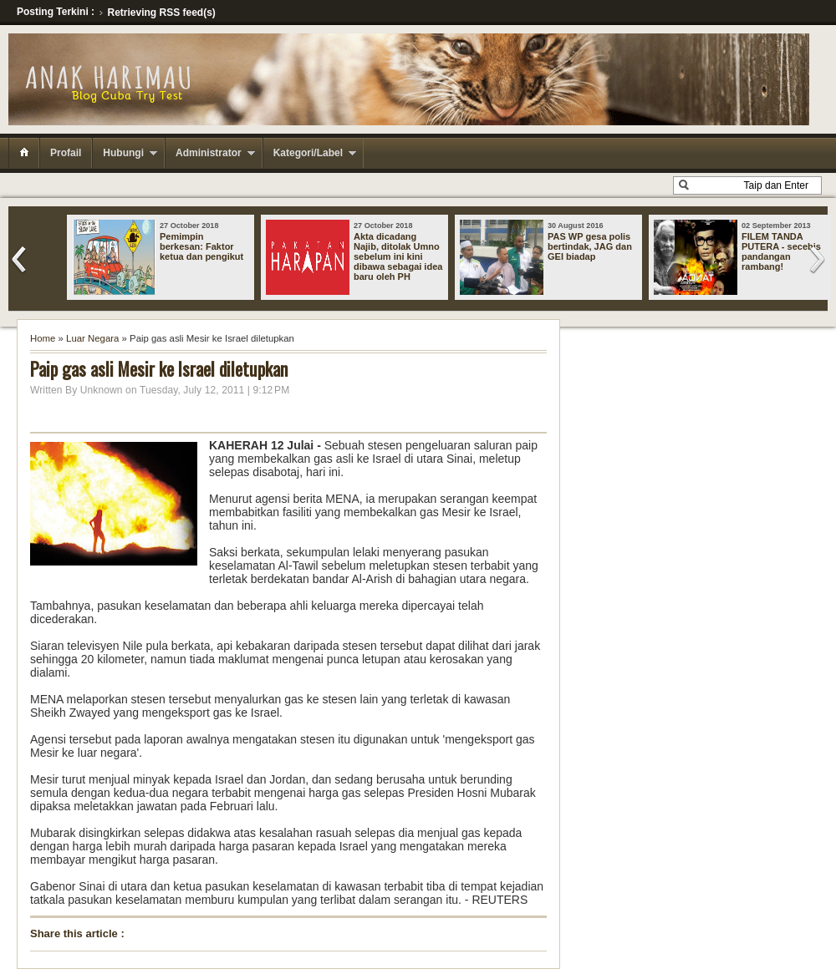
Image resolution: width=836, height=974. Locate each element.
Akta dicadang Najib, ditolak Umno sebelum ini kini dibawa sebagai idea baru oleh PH (398, 256)
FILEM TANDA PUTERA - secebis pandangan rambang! (781, 251)
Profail (65, 153)
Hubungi (123, 153)
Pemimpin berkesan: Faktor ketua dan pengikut (201, 246)
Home (42, 338)
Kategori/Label (308, 153)
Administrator (209, 153)
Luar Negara (92, 338)
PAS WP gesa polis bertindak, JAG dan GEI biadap (590, 246)
